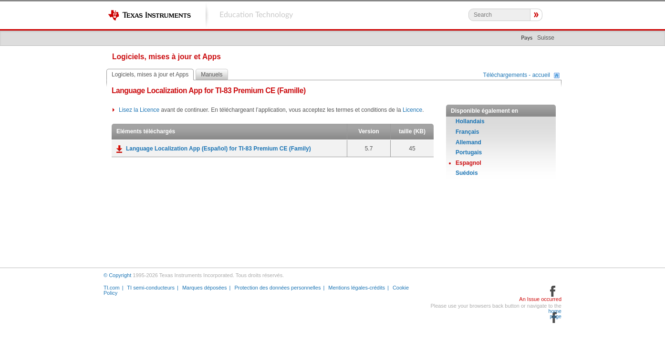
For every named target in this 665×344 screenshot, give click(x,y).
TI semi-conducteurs (151, 287)
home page (554, 314)
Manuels (211, 74)
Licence (412, 110)
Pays (526, 38)
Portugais (469, 152)
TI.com (112, 287)
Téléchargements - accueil (516, 75)
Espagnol (468, 163)
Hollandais (470, 121)
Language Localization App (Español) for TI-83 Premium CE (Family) (218, 148)
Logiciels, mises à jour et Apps (150, 74)
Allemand (468, 142)
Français (467, 132)
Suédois (467, 173)
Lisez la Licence (139, 110)
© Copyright (117, 275)
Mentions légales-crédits (356, 287)
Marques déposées (204, 287)
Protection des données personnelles (277, 287)
